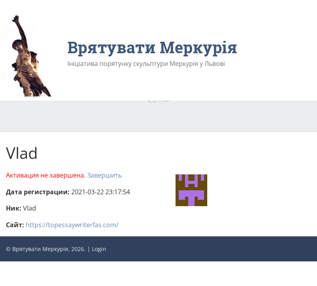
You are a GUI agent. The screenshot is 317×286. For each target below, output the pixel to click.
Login (99, 249)
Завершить (104, 175)
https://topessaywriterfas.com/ (72, 224)
